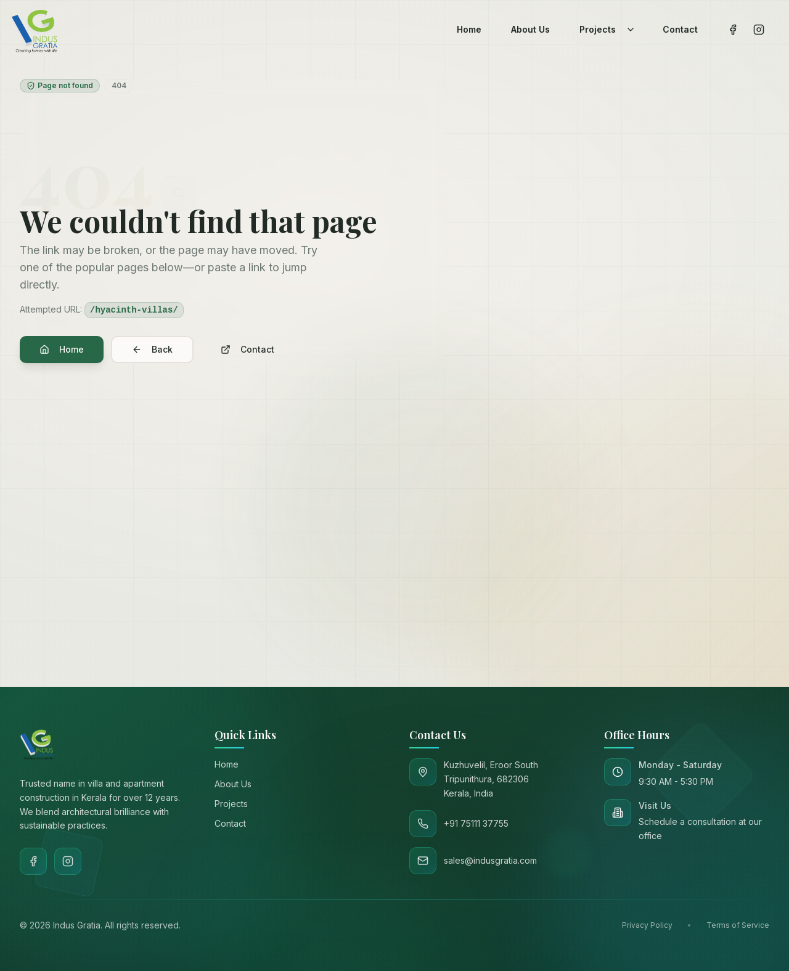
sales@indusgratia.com (552, 593)
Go (717, 499)
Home (61, 349)
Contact (247, 349)
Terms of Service (737, 925)
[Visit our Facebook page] (732, 29)
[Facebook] (33, 861)
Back (152, 349)
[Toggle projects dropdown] (630, 29)
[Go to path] (592, 500)
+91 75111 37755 (645, 593)
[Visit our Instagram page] (758, 29)
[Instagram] (67, 861)
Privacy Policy (647, 925)
